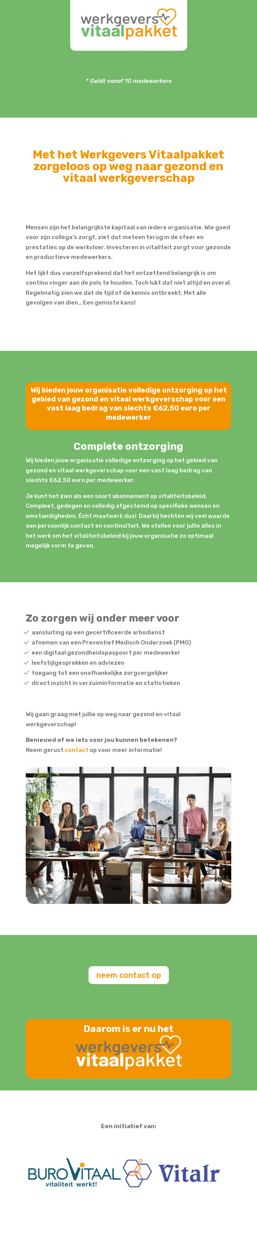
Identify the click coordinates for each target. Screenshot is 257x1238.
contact (77, 754)
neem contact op (128, 979)
